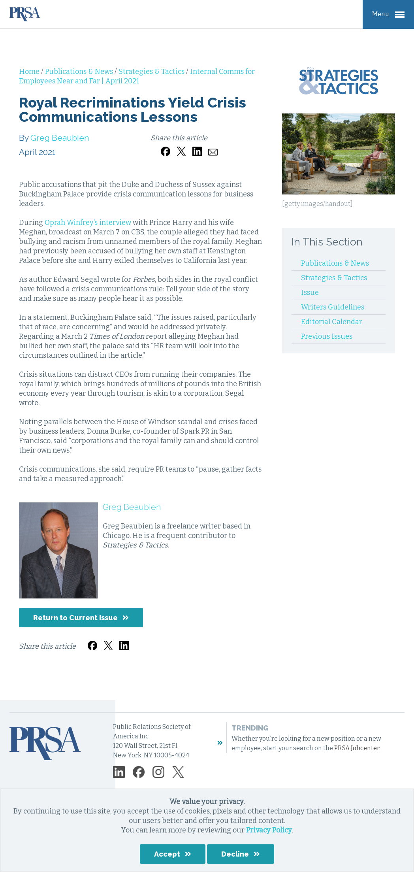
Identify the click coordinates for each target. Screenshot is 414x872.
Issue (310, 292)
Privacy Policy (269, 830)
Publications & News (80, 71)
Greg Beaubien (59, 138)
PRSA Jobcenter (356, 748)
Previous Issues (326, 336)
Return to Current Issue (75, 617)
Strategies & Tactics (152, 71)
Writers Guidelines (332, 307)
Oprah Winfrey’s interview (88, 222)
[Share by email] (213, 147)
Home (30, 71)
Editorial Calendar (331, 321)
